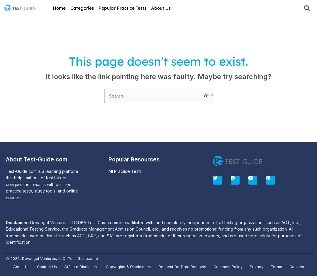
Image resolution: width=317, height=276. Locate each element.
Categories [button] (82, 8)
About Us (161, 8)
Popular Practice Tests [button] (122, 8)
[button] (307, 8)
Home (59, 8)
